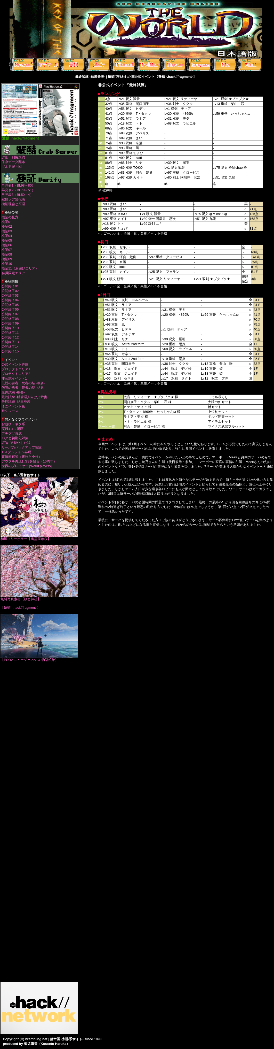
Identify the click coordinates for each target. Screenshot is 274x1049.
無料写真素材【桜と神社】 (39, 597)
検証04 (7, 236)
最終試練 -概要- (13, 392)
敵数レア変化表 (13, 199)
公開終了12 (10, 337)
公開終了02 (10, 291)
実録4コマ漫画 (12, 429)
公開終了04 (10, 300)
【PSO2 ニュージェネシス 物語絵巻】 (39, 658)
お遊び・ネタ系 (13, 424)
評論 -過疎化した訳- (16, 443)
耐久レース (10, 411)
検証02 (7, 226)
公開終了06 (10, 309)
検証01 (7, 222)
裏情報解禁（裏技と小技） (22, 457)
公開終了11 (10, 333)
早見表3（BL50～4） (17, 195)
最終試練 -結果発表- (16, 402)
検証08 (7, 254)
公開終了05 (10, 305)
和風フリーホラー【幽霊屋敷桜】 (39, 537)
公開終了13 (10, 342)
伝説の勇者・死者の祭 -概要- (23, 383)
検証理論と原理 (13, 204)
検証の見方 (10, 217)
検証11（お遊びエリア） (20, 268)
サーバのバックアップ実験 (22, 447)
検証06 (7, 245)
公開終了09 (10, 323)
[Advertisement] (39, 743)
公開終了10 (10, 328)
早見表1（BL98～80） (18, 185)
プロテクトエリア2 (16, 374)
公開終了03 (10, 295)
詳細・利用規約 (13, 157)
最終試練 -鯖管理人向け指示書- (25, 397)
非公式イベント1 (14, 378)
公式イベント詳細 (15, 364)
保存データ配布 (13, 162)
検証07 (7, 250)
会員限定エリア (13, 273)
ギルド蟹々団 (12, 166)
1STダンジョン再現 (16, 452)
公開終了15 (10, 351)
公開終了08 (10, 319)
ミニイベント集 (13, 406)
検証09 (7, 259)
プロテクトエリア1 (16, 369)
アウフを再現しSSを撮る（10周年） (29, 461)
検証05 (7, 240)
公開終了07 (10, 314)
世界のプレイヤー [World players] (27, 466)
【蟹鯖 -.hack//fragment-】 (20, 608)
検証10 (7, 264)
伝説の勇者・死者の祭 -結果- (23, 388)
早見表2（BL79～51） (18, 190)
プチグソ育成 (12, 433)
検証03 (7, 231)
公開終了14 (10, 347)
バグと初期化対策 (15, 438)
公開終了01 (10, 286)
